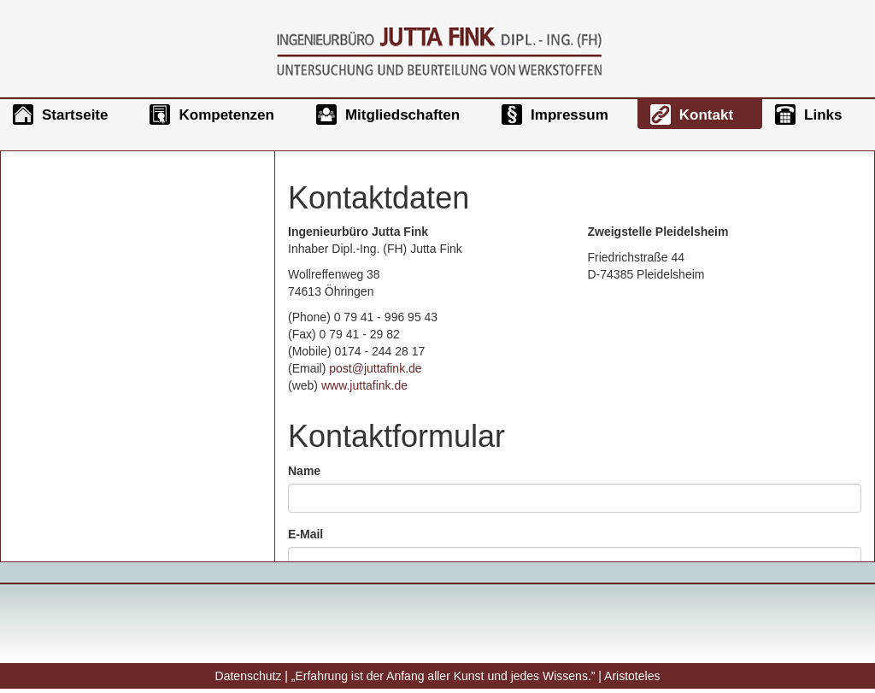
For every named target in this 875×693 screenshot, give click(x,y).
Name (304, 471)
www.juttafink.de (364, 385)
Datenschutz (248, 676)
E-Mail (305, 534)
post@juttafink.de (375, 368)
